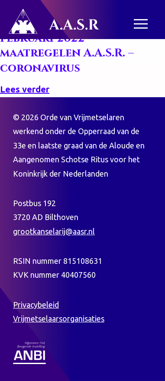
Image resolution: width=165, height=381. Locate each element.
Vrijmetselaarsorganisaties (58, 318)
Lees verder (24, 89)
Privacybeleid (36, 304)
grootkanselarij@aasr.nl (54, 231)
